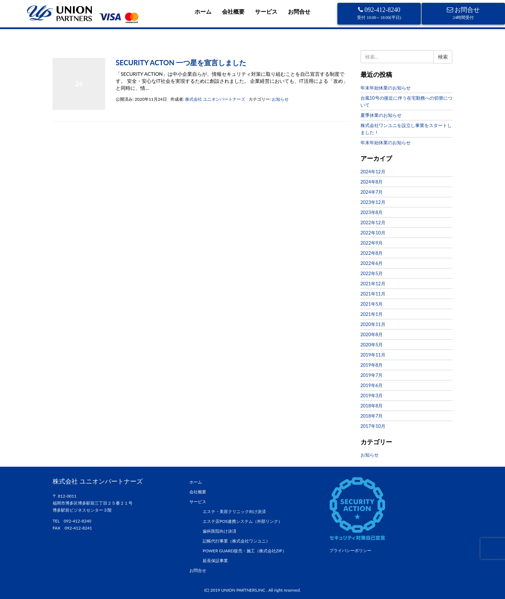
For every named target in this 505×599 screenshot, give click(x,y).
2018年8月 (372, 405)
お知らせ (280, 99)
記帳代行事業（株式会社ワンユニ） (236, 541)
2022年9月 (372, 243)
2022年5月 (372, 273)
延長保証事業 (215, 560)
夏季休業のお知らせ (381, 115)
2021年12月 (373, 283)
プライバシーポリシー (350, 550)
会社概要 (233, 11)
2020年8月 (372, 334)
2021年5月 (372, 304)
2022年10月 (373, 232)
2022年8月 (372, 253)
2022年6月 (372, 263)
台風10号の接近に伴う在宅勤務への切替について (406, 101)
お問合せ (299, 11)
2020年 (77, 50)
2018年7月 (372, 416)
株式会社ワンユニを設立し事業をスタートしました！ (406, 128)
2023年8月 (372, 212)
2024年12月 (373, 171)
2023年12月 (373, 202)
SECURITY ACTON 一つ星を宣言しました (181, 62)
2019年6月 (372, 385)
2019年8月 (372, 365)
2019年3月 (372, 395)
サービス (266, 11)
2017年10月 (373, 426)
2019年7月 (372, 375)
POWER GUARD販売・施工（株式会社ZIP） (245, 550)
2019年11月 (373, 355)
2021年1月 (372, 314)
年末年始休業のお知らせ (386, 88)
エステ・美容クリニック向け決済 (234, 511)
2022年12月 (373, 222)
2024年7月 (372, 192)
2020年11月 (373, 324)
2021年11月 (373, 294)
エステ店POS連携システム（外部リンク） (242, 521)
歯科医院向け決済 (219, 531)
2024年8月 (372, 182)
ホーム (203, 11)
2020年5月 (372, 344)
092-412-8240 (379, 13)
